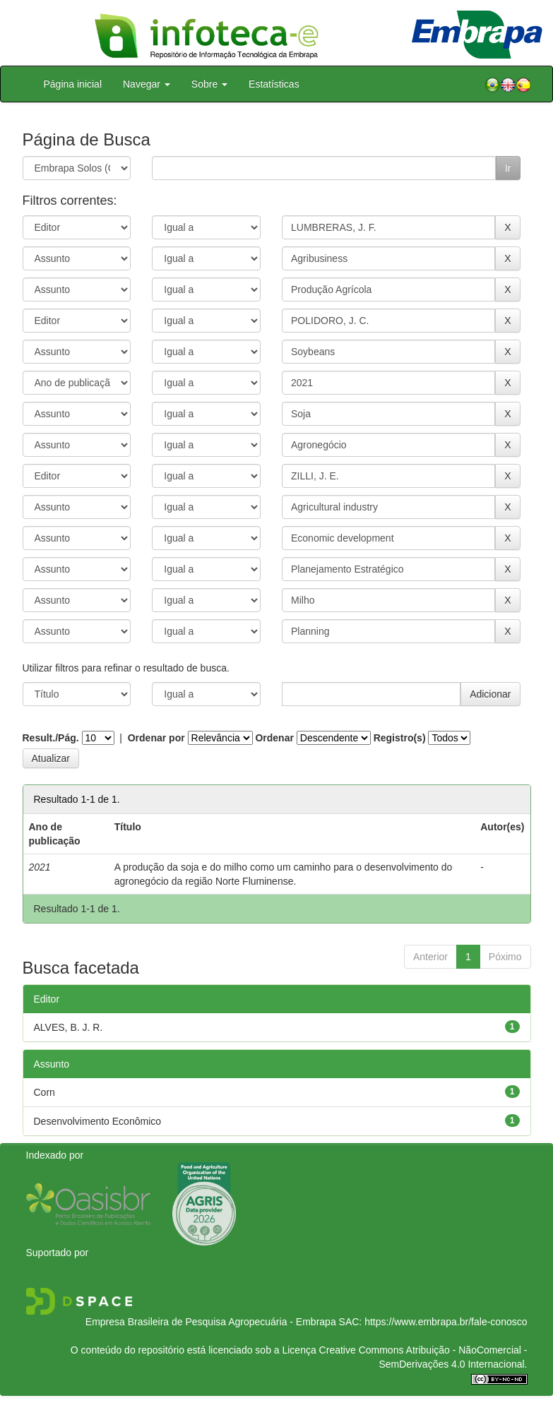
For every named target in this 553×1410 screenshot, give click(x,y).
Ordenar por (156, 737)
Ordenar (274, 737)
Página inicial (73, 84)
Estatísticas (274, 84)
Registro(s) (400, 737)
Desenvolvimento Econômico (98, 1121)
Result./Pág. (51, 737)
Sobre (209, 84)
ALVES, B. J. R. (68, 1027)
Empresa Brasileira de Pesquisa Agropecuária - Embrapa (210, 1321)
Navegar (146, 84)
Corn (44, 1092)
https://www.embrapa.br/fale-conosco (445, 1321)
